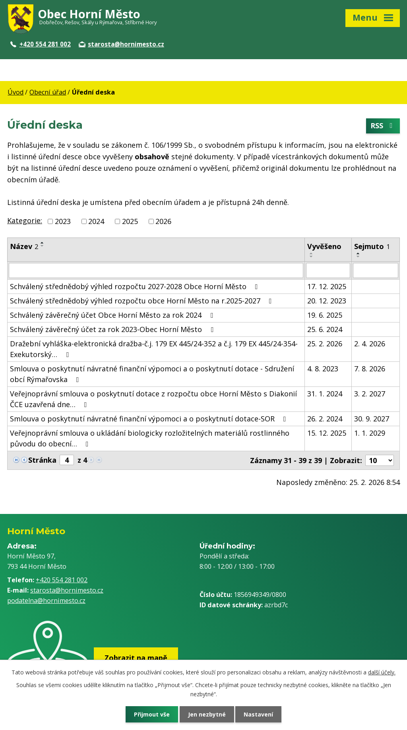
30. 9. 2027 (371, 418)
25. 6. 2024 (324, 329)
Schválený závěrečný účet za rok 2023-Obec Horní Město (113, 329)
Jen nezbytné (207, 714)
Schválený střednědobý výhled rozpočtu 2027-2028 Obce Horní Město (135, 286)
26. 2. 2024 (324, 418)
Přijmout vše (152, 714)
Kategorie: (24, 220)
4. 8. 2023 (322, 368)
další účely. (381, 672)
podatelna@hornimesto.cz (46, 600)
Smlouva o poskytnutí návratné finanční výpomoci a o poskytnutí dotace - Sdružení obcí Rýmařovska (152, 374)
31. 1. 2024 (324, 393)
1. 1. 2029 (369, 433)
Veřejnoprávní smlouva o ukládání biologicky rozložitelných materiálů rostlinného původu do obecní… (149, 438)
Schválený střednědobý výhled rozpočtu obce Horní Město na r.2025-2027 (142, 300)
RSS (383, 126)
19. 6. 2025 (324, 315)
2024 (96, 221)
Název (24, 246)
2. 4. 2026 (369, 343)
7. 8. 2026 (369, 368)
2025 (130, 221)
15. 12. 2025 (326, 433)
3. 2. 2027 (369, 393)
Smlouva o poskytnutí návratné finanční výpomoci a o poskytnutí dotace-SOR (149, 418)
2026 (163, 221)
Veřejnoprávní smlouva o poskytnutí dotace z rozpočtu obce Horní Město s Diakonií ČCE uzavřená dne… (153, 399)
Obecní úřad (47, 92)
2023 (63, 221)
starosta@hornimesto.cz (121, 44)
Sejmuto (372, 246)
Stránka (42, 460)
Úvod (15, 92)
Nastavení (258, 714)
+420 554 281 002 (40, 44)
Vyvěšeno (324, 246)
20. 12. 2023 (326, 300)
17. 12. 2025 (326, 286)
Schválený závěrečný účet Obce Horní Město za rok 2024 (113, 315)
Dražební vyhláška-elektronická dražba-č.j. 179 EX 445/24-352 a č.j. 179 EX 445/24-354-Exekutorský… (154, 349)
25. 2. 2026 (324, 343)
